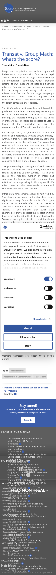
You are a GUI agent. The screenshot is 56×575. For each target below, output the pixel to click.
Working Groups (9, 507)
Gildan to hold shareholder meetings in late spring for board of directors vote (27, 525)
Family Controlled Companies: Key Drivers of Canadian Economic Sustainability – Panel (24, 543)
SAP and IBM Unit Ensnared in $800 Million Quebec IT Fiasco (25, 440)
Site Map (4, 570)
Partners (6, 500)
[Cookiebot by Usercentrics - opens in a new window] (40, 227)
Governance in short (11, 497)
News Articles (32, 26)
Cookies (23, 570)
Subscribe (24, 21)
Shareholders (40, 377)
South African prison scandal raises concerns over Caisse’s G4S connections (27, 567)
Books (5, 523)
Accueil (5, 26)
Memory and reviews (11, 551)
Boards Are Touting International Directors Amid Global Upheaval (23, 466)
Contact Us (7, 494)
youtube (5, 21)
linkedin (2, 21)
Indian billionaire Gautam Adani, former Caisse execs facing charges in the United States (27, 457)
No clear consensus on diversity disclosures (23, 551)
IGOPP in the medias (11, 548)
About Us (6, 488)
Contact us (15, 21)
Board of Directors (10, 491)
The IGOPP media (10, 526)
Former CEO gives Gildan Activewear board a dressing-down (25, 533)
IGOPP (24, 9)
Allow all (28, 328)
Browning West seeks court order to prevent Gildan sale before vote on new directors (27, 506)
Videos (5, 535)
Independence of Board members (17, 377)
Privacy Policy (13, 570)
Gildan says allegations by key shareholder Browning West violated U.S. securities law (27, 517)
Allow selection (28, 337)
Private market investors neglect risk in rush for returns (26, 447)
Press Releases (8, 554)
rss (8, 21)
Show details (40, 319)
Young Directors (9, 510)
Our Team (7, 504)
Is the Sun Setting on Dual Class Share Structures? (26, 559)
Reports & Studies (10, 532)
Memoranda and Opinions (13, 529)
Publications (17, 26)
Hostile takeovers (17, 371)
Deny (28, 346)
